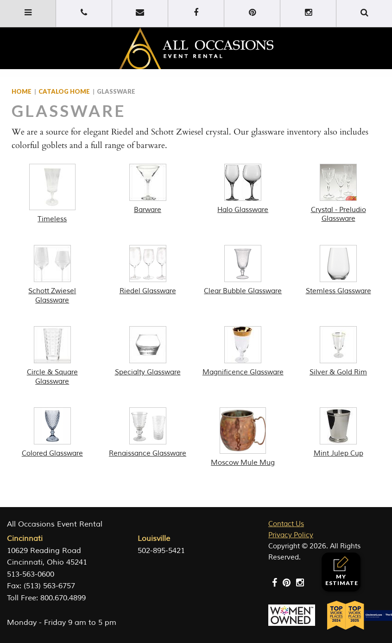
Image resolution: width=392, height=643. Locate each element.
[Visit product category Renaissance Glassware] (148, 432)
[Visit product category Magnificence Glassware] (243, 351)
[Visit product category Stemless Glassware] (338, 270)
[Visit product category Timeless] (52, 194)
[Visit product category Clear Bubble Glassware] (243, 270)
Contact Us (286, 524)
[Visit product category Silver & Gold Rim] (338, 351)
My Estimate (341, 571)
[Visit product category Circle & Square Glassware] (52, 356)
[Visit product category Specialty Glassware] (148, 351)
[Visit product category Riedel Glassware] (148, 270)
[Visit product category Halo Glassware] (243, 189)
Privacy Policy (290, 535)
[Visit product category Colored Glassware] (52, 432)
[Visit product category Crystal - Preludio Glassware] (338, 194)
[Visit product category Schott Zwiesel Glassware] (52, 275)
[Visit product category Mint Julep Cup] (338, 432)
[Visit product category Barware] (148, 189)
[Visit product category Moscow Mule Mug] (243, 437)
